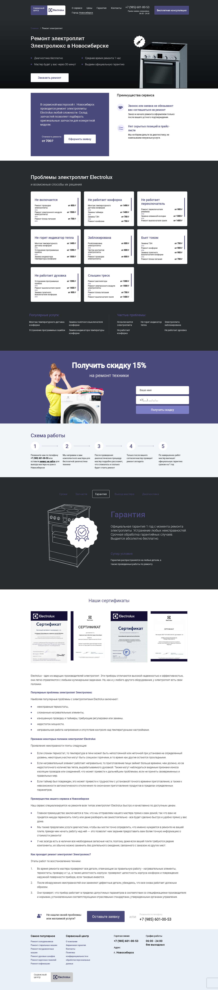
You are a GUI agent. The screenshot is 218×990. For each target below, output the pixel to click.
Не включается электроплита (125, 323)
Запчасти (81, 494)
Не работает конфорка (105, 200)
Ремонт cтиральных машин (44, 945)
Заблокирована (99, 238)
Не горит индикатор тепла (54, 238)
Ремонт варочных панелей (43, 959)
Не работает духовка (50, 275)
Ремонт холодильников (42, 941)
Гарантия (101, 494)
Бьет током (149, 238)
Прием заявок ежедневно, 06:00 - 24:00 (138, 12)
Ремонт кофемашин (40, 963)
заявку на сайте (47, 461)
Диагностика (150, 494)
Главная (35, 28)
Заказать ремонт (49, 78)
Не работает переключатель (153, 202)
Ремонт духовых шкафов (43, 956)
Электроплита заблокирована (173, 323)
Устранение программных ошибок (47, 330)
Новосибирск (86, 12)
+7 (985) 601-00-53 (137, 7)
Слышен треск (99, 275)
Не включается (46, 200)
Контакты (70, 948)
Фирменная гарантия (76, 945)
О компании (71, 941)
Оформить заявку (79, 139)
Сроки (63, 494)
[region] (56, 210)
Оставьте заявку (105, 916)
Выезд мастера (124, 494)
